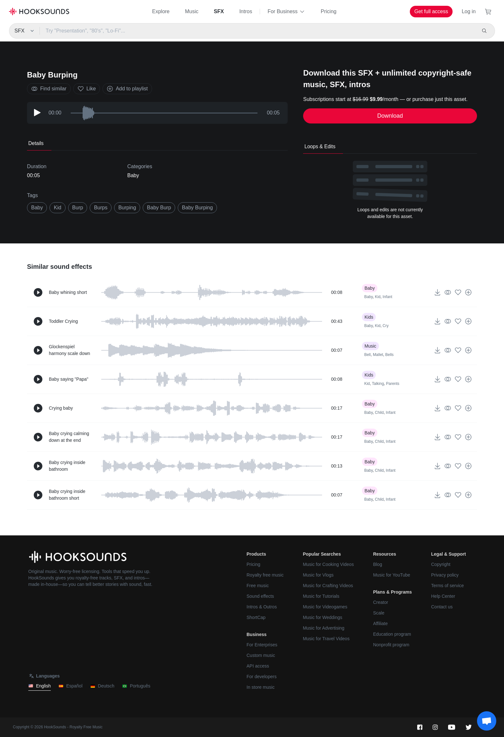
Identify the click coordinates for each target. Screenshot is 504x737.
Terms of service (447, 585)
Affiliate (380, 623)
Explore (160, 11)
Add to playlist (127, 89)
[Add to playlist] (468, 292)
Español (71, 686)
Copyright (440, 564)
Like (86, 89)
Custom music (261, 655)
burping (127, 207)
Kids (368, 317)
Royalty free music (265, 575)
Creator (380, 602)
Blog (377, 564)
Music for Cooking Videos (328, 564)
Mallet (378, 354)
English (39, 686)
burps (100, 207)
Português (136, 686)
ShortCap (256, 617)
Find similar (49, 89)
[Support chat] (486, 721)
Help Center (443, 596)
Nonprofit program (391, 644)
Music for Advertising (323, 628)
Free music (258, 585)
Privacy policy (445, 575)
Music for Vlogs (318, 575)
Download (390, 116)
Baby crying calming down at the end (69, 437)
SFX (219, 11)
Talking (378, 383)
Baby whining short (68, 292)
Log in (469, 11)
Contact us (442, 606)
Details (36, 143)
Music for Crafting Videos (328, 585)
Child (379, 412)
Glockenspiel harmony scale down (69, 350)
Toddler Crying (63, 321)
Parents (392, 383)
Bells (389, 354)
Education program (392, 634)
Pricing (329, 11)
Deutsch (102, 686)
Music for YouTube (391, 575)
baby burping (197, 207)
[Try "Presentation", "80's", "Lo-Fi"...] (257, 30)
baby (37, 207)
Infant (387, 297)
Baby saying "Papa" (68, 379)
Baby (133, 175)
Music (192, 11)
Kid (377, 297)
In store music (260, 687)
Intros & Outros (262, 606)
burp (77, 207)
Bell (367, 354)
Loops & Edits (319, 146)
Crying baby (61, 408)
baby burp (159, 207)
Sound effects (260, 596)
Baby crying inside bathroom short (67, 495)
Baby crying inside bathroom (67, 466)
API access (258, 666)
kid (57, 207)
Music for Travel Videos (326, 638)
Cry (385, 325)
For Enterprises (262, 644)
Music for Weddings (322, 617)
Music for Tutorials (321, 596)
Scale (378, 612)
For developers (261, 676)
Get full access (431, 11)
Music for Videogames (325, 606)
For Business (286, 11)
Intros (245, 11)
